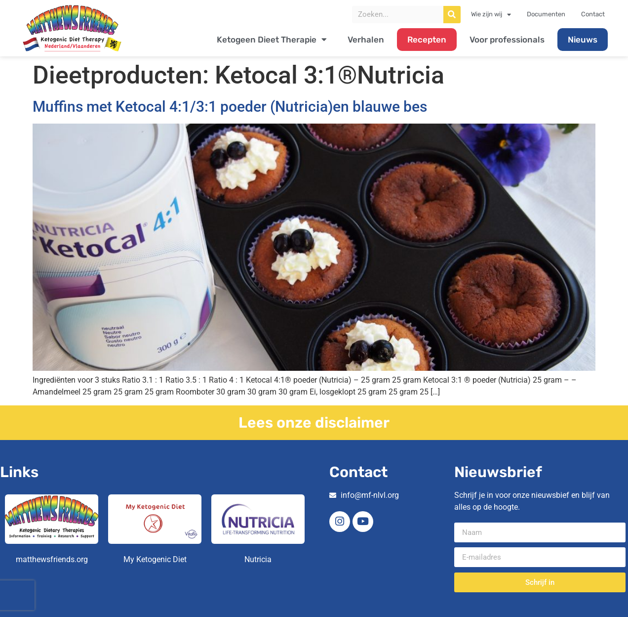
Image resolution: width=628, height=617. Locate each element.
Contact (593, 14)
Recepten (426, 39)
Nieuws (582, 39)
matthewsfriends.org (52, 559)
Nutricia (258, 559)
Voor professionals (507, 39)
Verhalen (366, 39)
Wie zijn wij (491, 14)
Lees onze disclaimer (314, 423)
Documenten (546, 14)
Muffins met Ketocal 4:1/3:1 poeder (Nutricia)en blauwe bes (230, 106)
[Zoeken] (452, 14)
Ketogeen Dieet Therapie (272, 39)
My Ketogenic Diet (155, 559)
